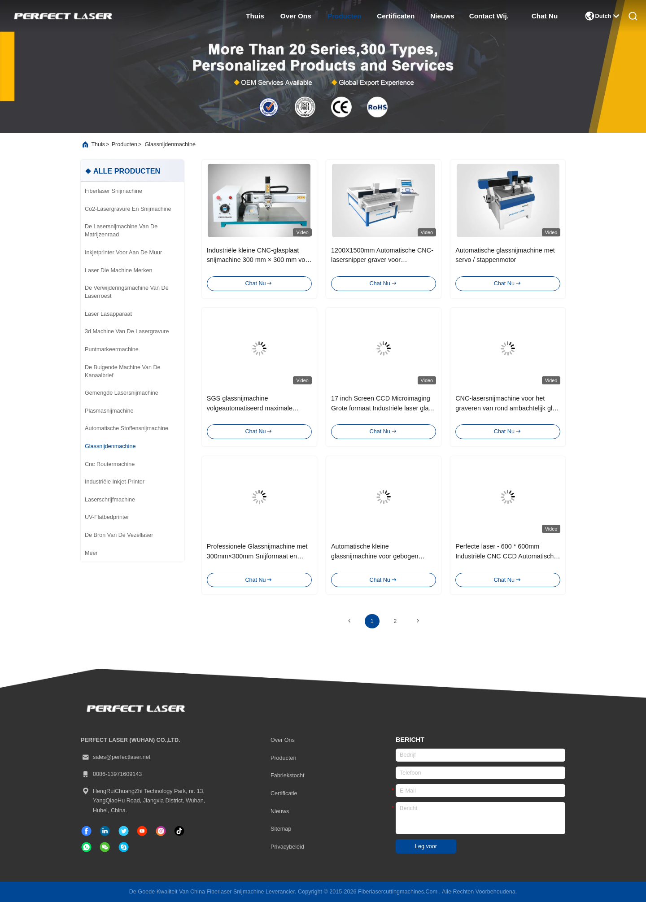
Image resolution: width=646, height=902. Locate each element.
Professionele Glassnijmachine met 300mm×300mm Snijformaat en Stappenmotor (257, 556)
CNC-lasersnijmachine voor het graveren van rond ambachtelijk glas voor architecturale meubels (507, 408)
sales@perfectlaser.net (115, 758)
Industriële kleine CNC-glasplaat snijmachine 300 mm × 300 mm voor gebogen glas (259, 260)
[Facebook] (86, 831)
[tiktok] (142, 831)
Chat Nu (545, 16)
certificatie (284, 793)
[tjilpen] (123, 831)
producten (344, 16)
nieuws (442, 16)
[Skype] (123, 847)
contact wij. (489, 16)
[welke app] (86, 847)
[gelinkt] (104, 831)
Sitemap (281, 829)
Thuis (98, 144)
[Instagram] (160, 831)
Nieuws (280, 811)
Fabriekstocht (288, 775)
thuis (255, 16)
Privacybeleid (287, 847)
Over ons (283, 740)
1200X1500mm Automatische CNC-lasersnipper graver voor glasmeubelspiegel (382, 260)
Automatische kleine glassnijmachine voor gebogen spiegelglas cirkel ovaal (374, 556)
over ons (295, 16)
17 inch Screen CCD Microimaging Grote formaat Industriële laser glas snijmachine (381, 408)
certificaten (395, 16)
